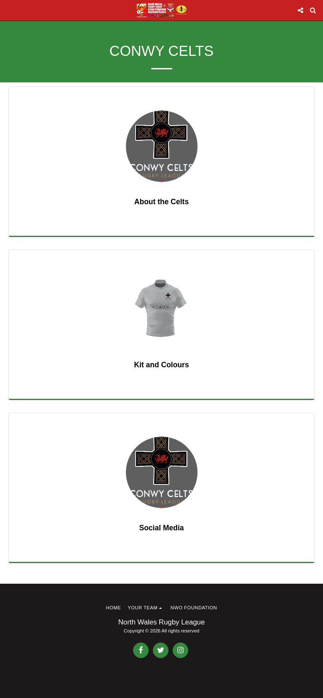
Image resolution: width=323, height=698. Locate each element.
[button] (9, 10)
